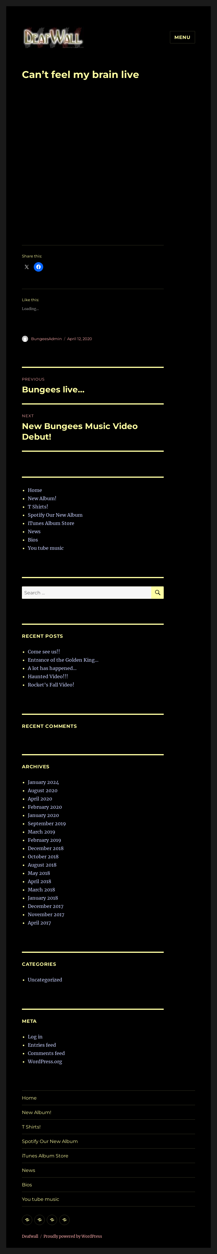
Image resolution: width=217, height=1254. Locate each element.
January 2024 (43, 782)
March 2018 (41, 890)
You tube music (46, 548)
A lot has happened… (52, 668)
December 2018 (46, 848)
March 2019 (41, 832)
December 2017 (45, 906)
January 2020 (43, 815)
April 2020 (40, 799)
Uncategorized (45, 980)
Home (35, 490)
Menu (182, 37)
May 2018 (39, 873)
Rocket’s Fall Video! (51, 685)
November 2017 (46, 914)
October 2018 (43, 857)
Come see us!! (44, 652)
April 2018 (39, 881)
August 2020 (42, 790)
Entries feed (42, 1045)
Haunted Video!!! (48, 676)
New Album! (42, 498)
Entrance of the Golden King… (63, 660)
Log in (35, 1037)
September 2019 (47, 823)
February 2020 (45, 807)
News (34, 531)
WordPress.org (45, 1061)
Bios (33, 540)
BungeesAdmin (46, 338)
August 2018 (42, 865)
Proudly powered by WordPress (73, 1236)
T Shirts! (38, 507)
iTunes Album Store (51, 523)
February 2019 (44, 840)
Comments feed (46, 1053)
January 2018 (43, 898)
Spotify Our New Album (55, 515)
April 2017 (39, 923)
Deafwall (30, 1236)
